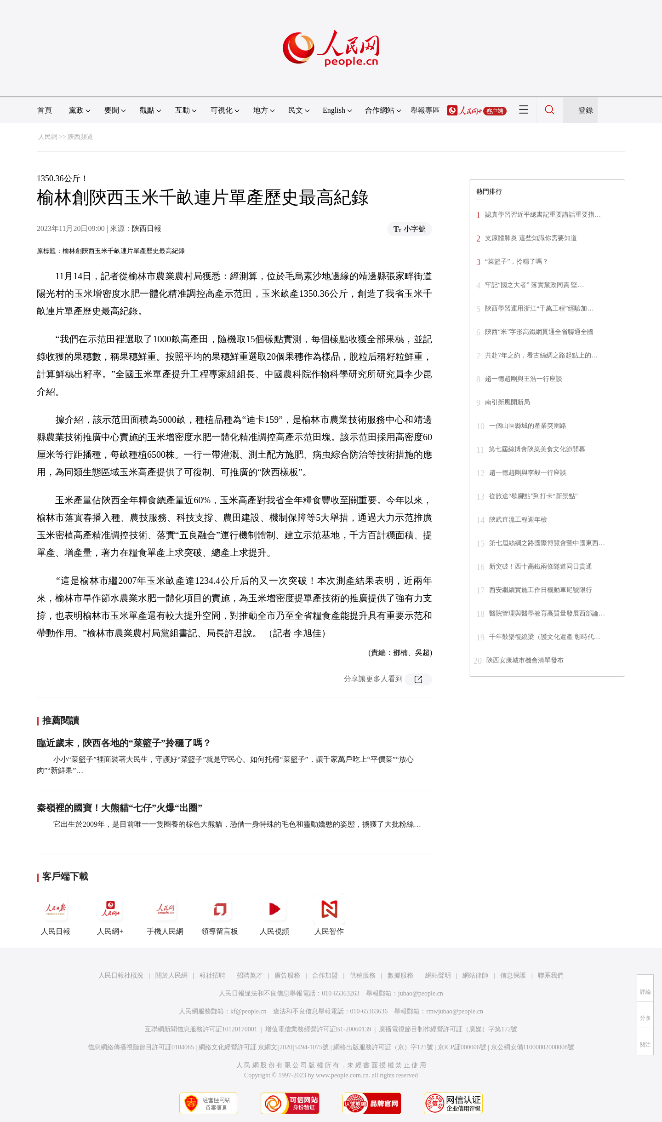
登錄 (585, 110)
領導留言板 (219, 914)
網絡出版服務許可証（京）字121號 (383, 1047)
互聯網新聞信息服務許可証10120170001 (201, 1029)
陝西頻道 (80, 136)
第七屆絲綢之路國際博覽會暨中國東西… (547, 543)
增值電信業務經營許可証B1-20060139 (318, 1029)
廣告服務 (287, 975)
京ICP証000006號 (462, 1047)
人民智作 (329, 914)
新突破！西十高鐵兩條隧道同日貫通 (540, 566)
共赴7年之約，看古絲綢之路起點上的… (541, 355)
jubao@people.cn (420, 993)
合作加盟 (325, 975)
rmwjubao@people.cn (454, 1011)
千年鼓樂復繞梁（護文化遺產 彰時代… (544, 636)
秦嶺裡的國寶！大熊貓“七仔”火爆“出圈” (119, 808)
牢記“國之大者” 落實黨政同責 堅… (534, 285)
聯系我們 (551, 975)
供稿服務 (363, 975)
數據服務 (400, 975)
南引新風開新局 (507, 402)
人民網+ (110, 914)
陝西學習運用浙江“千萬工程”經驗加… (539, 308)
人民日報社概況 (120, 975)
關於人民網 (171, 975)
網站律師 (475, 975)
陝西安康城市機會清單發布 (525, 660)
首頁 (44, 110)
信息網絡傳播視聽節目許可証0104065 (141, 1047)
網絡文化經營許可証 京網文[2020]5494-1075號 (264, 1047)
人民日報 (56, 914)
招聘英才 (250, 975)
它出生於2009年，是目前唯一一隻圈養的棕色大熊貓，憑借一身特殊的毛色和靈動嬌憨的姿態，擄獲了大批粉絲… (236, 824)
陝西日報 (146, 228)
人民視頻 (274, 914)
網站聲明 (438, 975)
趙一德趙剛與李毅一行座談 (527, 472)
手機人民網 (165, 914)
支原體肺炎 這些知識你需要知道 (531, 238)
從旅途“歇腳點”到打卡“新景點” (533, 496)
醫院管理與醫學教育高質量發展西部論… (547, 613)
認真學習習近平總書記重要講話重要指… (543, 214)
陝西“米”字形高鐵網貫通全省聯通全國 (539, 331)
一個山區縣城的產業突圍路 (527, 425)
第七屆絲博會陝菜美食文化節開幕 (537, 449)
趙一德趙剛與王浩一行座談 (523, 378)
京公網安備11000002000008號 (532, 1047)
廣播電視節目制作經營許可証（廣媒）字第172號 (448, 1029)
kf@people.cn (248, 1011)
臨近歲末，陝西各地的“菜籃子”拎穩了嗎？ (124, 743)
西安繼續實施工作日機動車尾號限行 (540, 590)
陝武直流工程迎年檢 (518, 519)
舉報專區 (425, 110)
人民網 (47, 136)
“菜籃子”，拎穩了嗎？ (516, 261)
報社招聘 (212, 975)
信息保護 (513, 975)
